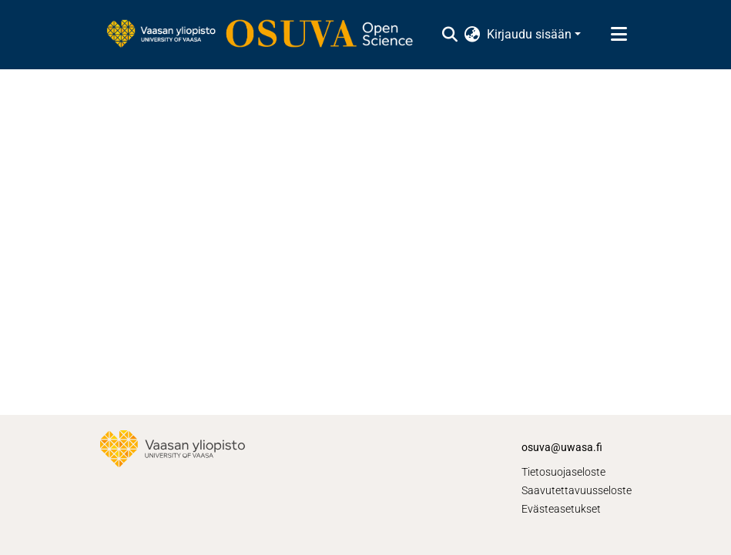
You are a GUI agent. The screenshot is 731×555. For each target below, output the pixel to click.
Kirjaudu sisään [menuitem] (529, 34)
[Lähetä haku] (450, 34)
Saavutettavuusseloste (576, 490)
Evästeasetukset (561, 509)
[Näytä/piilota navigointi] (619, 34)
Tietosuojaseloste (563, 472)
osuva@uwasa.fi (561, 447)
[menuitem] (472, 34)
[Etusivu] (267, 34)
